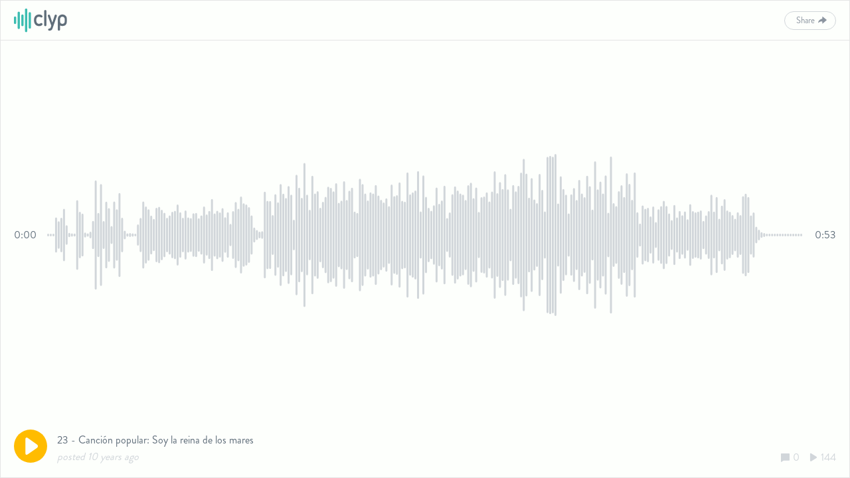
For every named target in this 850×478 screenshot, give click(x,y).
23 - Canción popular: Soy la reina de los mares (155, 439)
